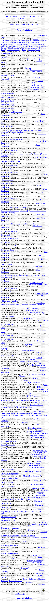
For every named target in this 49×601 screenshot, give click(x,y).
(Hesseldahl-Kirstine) (31, 310)
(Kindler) (40, 81)
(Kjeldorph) (4, 348)
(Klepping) (38, 462)
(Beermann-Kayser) (7, 75)
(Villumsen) (5, 42)
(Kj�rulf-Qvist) (35, 400)
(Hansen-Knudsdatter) (9, 539)
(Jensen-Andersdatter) (24, 413)
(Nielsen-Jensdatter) (13, 50)
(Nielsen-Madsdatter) (38, 511)
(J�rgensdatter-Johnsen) (9, 469)
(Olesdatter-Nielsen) (7, 44)
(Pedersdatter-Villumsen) (38, 41)
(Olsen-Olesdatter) (36, 562)
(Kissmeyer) (10, 316)
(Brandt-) (37, 46)
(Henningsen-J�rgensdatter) (10, 528)
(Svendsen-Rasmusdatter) (36, 365)
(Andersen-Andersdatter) (29, 48)
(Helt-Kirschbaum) (15, 112)
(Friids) (45, 409)
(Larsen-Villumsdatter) (25, 46)
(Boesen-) (44, 46)
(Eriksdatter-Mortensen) (9, 46)
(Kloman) (44, 490)
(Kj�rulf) (38, 402)
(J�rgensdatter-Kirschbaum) (10, 161)
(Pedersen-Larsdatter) (17, 132)
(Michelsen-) (28, 130)
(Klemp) (40, 430)
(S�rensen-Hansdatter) (9, 413)
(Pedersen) (44, 522)
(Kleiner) (25, 422)
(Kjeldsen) (33, 359)
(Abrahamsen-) (6, 41)
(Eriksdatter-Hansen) (37, 467)
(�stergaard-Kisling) (37, 313)
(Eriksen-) (42, 48)
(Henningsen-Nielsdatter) (9, 499)
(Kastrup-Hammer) (7, 53)
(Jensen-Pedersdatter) (37, 44)
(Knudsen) (39, 573)
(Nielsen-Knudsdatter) (25, 499)
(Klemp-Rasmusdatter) (35, 428)
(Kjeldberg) (28, 344)
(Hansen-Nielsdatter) (15, 581)
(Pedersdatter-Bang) (7, 97)
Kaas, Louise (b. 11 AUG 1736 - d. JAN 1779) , (19, 35)
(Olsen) (3, 50)
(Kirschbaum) (40, 203)
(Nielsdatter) (14, 559)
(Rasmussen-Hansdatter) (39, 537)
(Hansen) (24, 50)
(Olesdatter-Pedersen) (22, 400)
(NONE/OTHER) (23, 18)
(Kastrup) (27, 68)
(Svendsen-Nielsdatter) (17, 42)
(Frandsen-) (40, 492)
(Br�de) (38, 509)
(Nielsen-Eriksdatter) (33, 42)
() (2, 417)
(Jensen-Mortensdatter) (18, 415)
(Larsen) (35, 39)
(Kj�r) (35, 378)
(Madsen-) (30, 415)
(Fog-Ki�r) (28, 318)
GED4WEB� (20, 594)
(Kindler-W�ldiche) (37, 83)
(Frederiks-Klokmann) (36, 488)
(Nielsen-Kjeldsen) (33, 361)
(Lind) (26, 380)
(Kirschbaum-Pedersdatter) (18, 207)
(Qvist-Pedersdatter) (7, 400)
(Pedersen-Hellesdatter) (8, 356)
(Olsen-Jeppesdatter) (22, 44)
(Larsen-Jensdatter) (25, 154)
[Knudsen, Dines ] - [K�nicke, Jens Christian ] (24, 24)
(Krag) (44, 400)
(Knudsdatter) (40, 495)
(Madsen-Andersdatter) (8, 520)
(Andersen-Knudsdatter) (34, 497)
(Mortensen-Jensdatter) (8, 517)
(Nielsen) (31, 50)
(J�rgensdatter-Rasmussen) (33, 471)
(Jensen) (23, 541)
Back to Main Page (24, 30)
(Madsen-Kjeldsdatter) (28, 350)
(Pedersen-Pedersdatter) (9, 511)
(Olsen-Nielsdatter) (13, 48)
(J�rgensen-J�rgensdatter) (10, 474)
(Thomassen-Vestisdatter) (37, 211)
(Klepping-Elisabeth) (40, 451)
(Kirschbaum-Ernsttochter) (21, 41)
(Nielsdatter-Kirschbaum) (29, 224)
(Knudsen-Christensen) (29, 579)
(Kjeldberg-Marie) (42, 320)
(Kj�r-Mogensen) (34, 382)
